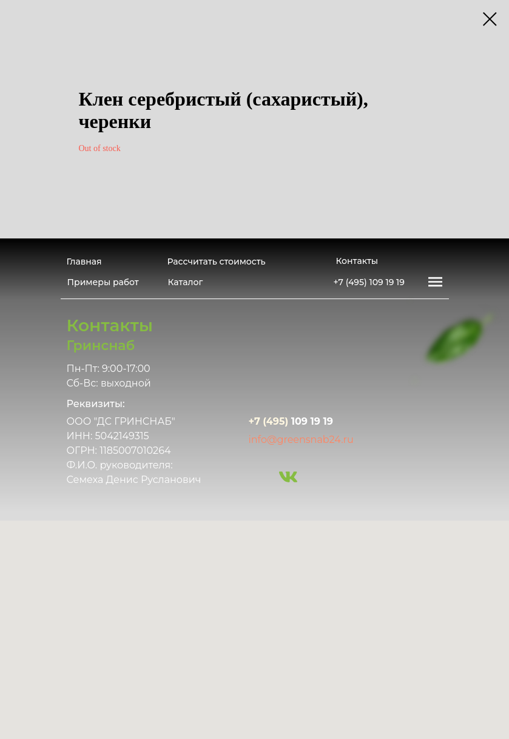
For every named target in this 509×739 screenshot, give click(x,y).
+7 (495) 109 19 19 (369, 282)
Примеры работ (103, 282)
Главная (84, 261)
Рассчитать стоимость (216, 261)
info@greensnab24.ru (301, 439)
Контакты (357, 260)
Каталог (185, 282)
